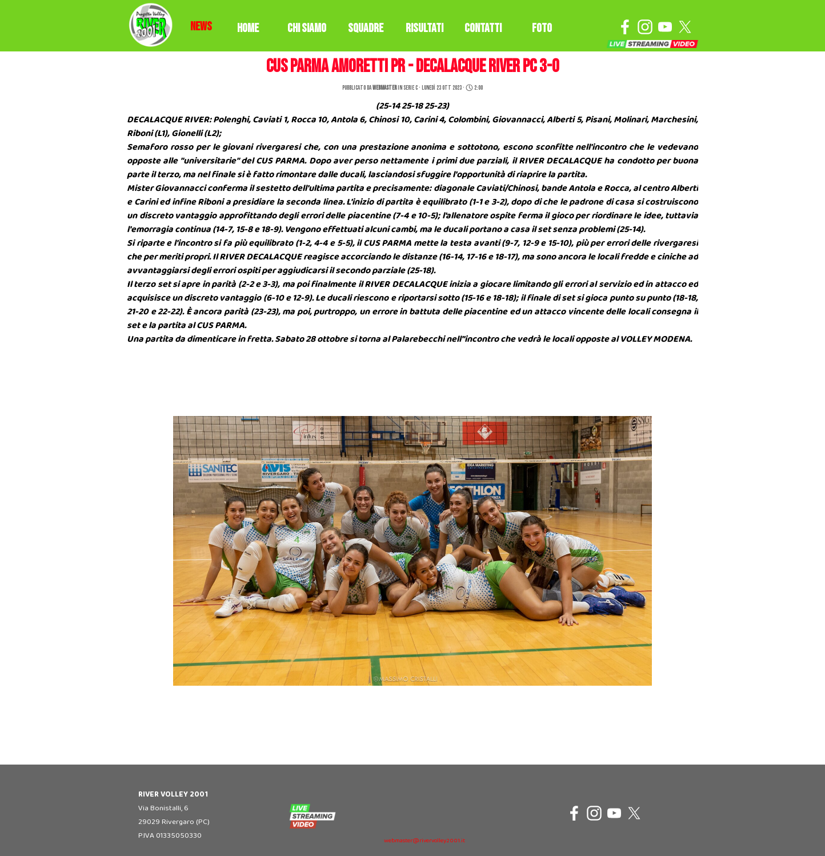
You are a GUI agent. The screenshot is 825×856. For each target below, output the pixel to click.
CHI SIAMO (306, 28)
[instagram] (645, 26)
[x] (685, 26)
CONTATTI (483, 28)
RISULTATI (424, 28)
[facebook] (625, 26)
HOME (248, 28)
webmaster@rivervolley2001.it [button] (424, 841)
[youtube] (665, 26)
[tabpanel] (201, 27)
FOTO (542, 28)
